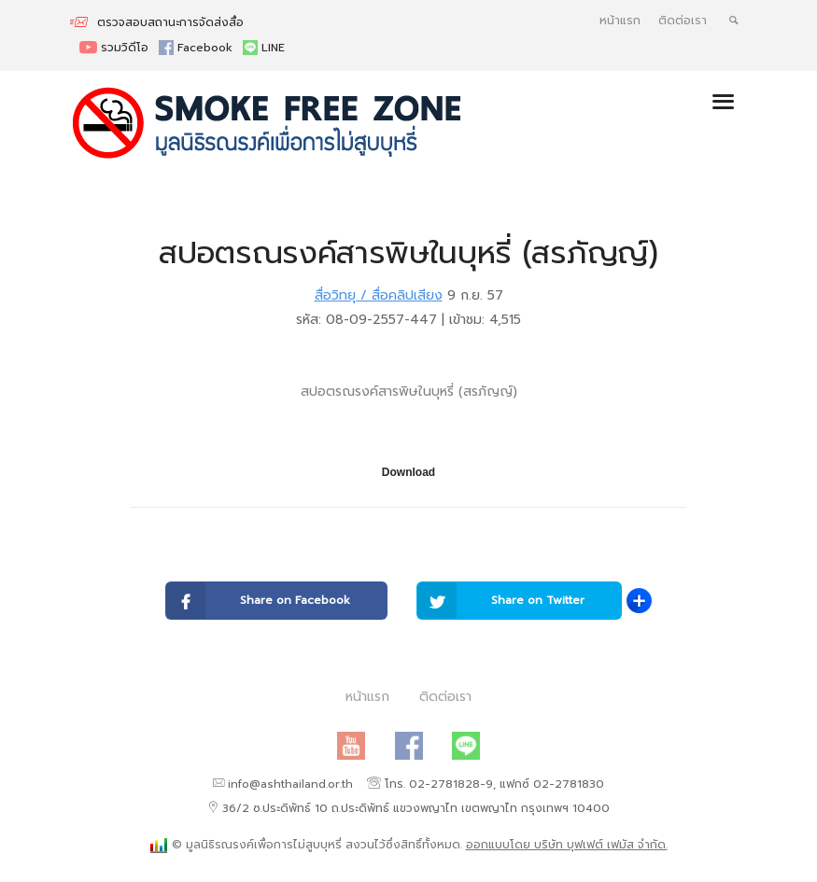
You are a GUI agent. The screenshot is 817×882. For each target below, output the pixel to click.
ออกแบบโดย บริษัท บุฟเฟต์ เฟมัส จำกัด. (567, 844)
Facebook (197, 47)
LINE (264, 47)
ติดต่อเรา (682, 20)
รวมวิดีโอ (115, 47)
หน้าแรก (620, 20)
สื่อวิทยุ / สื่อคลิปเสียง (379, 295)
